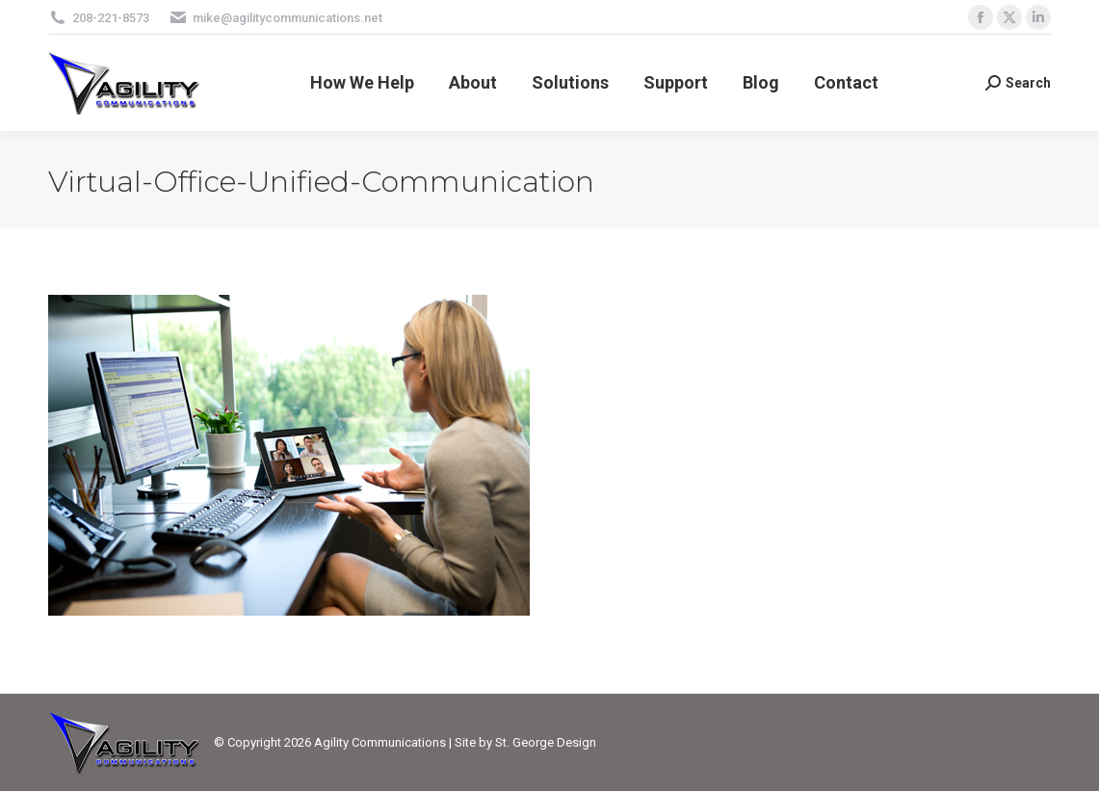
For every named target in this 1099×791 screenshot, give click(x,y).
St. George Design (545, 742)
